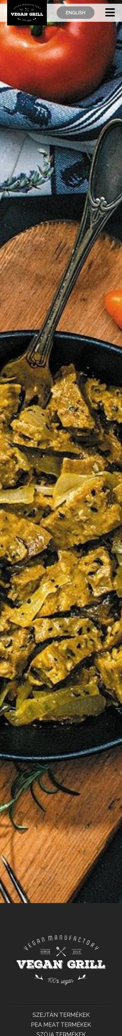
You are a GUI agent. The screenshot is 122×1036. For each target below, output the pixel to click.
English (75, 12)
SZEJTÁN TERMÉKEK (61, 1015)
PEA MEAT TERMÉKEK (61, 1025)
